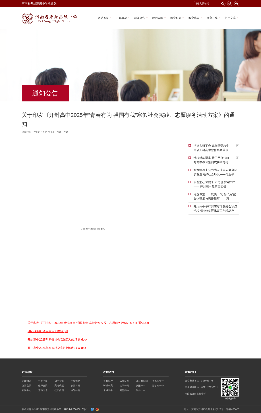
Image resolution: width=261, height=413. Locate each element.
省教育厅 (108, 380)
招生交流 (230, 17)
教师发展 (42, 385)
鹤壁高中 (124, 390)
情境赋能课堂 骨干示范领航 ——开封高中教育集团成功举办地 (216, 160)
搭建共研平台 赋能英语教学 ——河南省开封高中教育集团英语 (216, 148)
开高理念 (42, 390)
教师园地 (157, 17)
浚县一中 (140, 390)
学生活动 (42, 380)
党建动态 (26, 380)
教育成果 (193, 17)
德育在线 (212, 17)
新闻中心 (26, 390)
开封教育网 (142, 380)
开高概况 (121, 17)
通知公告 (75, 390)
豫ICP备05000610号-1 (76, 409)
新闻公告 (139, 17)
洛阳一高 (124, 385)
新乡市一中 (158, 385)
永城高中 (108, 390)
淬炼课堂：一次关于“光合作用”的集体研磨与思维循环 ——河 (215, 196)
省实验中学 (158, 380)
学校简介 (75, 380)
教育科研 (175, 17)
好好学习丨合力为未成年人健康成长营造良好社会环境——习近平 (215, 172)
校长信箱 (59, 390)
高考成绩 (59, 385)
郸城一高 (108, 385)
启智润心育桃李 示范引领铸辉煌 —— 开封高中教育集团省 (214, 184)
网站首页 (103, 17)
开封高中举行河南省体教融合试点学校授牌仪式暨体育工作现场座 (215, 208)
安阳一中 (140, 385)
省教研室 (124, 380)
